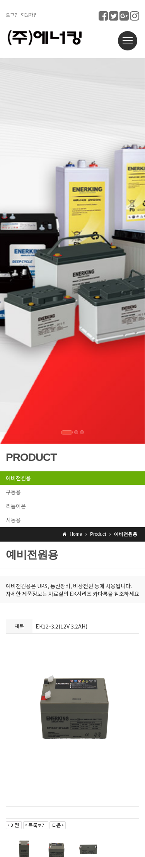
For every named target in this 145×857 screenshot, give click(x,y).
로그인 (12, 14)
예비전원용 (18, 478)
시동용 (13, 520)
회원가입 (29, 14)
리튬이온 (16, 506)
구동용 (13, 492)
